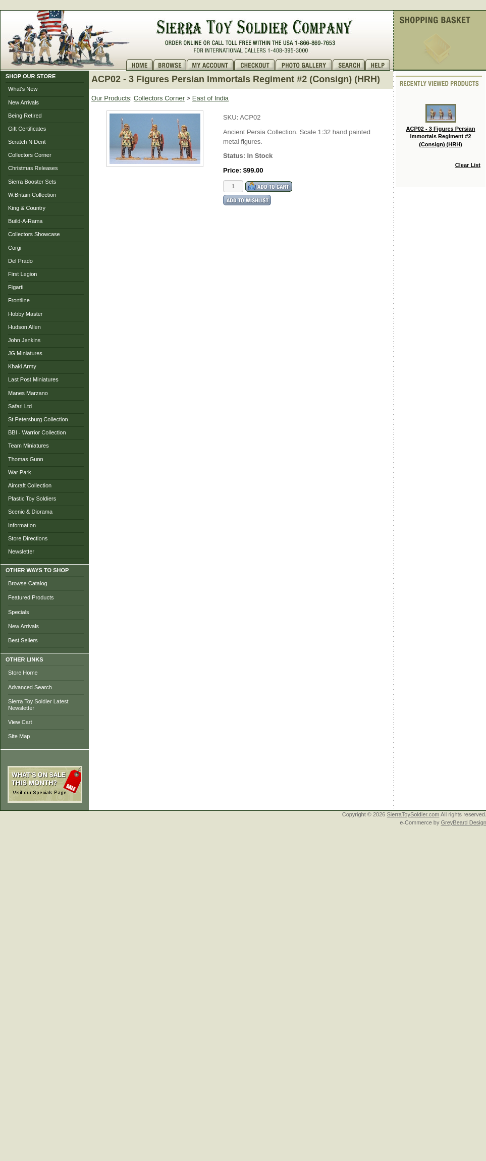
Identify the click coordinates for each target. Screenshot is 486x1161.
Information (22, 525)
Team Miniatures (28, 446)
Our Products (110, 98)
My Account (210, 65)
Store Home (23, 673)
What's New (22, 89)
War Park (19, 472)
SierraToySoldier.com (413, 814)
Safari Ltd (20, 406)
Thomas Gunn (25, 459)
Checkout (255, 65)
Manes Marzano (28, 393)
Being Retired (25, 116)
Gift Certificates (27, 129)
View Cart (20, 722)
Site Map (19, 736)
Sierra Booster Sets (32, 182)
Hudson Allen (24, 327)
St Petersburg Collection (38, 419)
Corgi (14, 248)
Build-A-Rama (25, 221)
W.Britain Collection (32, 195)
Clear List (467, 165)
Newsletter (21, 551)
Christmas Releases (33, 168)
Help (379, 65)
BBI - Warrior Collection (37, 432)
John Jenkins (24, 340)
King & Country (26, 208)
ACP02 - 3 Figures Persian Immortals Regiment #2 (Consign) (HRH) (440, 125)
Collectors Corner (29, 155)
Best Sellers (23, 640)
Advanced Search (30, 687)
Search (349, 65)
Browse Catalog (27, 583)
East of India (210, 98)
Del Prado (20, 261)
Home (139, 65)
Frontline (19, 300)
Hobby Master (25, 314)
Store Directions (27, 538)
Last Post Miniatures (33, 379)
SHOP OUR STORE (31, 76)
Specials (18, 612)
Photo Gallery (304, 65)
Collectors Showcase (34, 234)
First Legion (22, 274)
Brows (170, 65)
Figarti (16, 287)
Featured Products (31, 597)
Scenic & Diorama (30, 512)
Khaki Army (22, 366)
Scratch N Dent (27, 142)
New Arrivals (23, 102)
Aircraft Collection (29, 485)
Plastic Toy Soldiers (32, 498)
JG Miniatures (25, 353)
